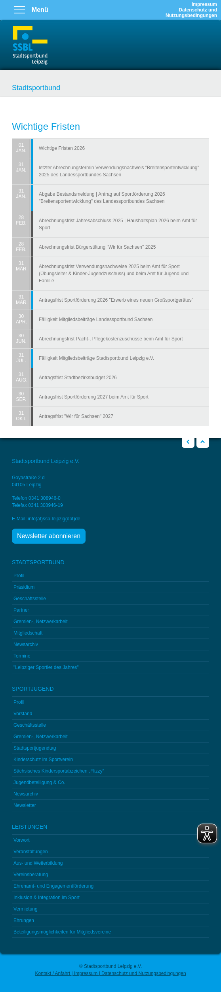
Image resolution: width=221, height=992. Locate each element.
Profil (18, 575)
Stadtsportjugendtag (34, 748)
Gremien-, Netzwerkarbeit (40, 621)
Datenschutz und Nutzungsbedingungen (191, 12)
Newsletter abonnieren (48, 536)
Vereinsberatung (30, 874)
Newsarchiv (25, 644)
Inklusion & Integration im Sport (46, 897)
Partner (21, 610)
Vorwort (21, 840)
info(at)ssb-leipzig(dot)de (54, 519)
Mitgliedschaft (27, 633)
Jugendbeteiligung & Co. (39, 782)
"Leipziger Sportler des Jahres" (46, 667)
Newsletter (24, 805)
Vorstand (22, 713)
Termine (21, 656)
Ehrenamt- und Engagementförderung (53, 886)
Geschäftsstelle (29, 598)
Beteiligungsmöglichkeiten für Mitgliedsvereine (62, 932)
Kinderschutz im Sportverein (43, 759)
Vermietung (25, 909)
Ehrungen (23, 920)
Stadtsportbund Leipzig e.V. (30, 45)
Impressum (204, 4)
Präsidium (23, 587)
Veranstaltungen (30, 851)
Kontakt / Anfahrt (53, 973)
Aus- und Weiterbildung (38, 863)
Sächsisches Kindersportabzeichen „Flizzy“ (58, 771)
